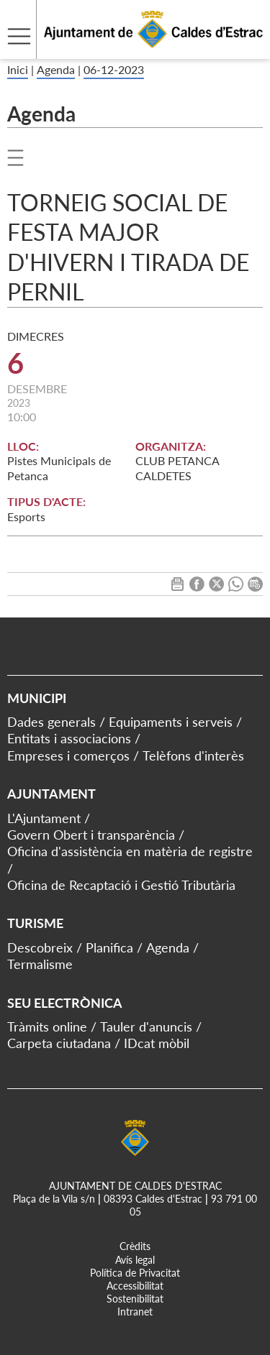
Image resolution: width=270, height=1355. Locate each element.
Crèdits (135, 1246)
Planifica (109, 947)
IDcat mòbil (156, 1043)
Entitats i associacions (69, 738)
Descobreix (40, 947)
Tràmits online (47, 1026)
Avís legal (135, 1260)
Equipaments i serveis (171, 722)
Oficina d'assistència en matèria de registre (130, 851)
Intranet (135, 1311)
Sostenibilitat (135, 1298)
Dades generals (51, 722)
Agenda (56, 69)
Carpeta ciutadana (59, 1043)
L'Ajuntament (44, 818)
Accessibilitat (135, 1286)
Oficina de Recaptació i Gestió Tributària (121, 885)
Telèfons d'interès (193, 755)
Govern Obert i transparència (91, 834)
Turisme (35, 923)
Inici (17, 69)
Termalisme (40, 964)
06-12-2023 (114, 69)
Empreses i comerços (68, 755)
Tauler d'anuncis (146, 1026)
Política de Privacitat (135, 1273)
